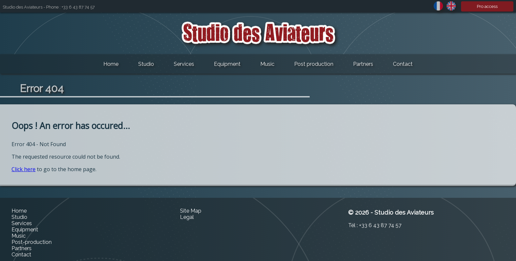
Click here (24, 169)
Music (267, 64)
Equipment (227, 64)
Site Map (190, 211)
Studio (146, 64)
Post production (313, 64)
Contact (403, 64)
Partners (363, 64)
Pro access (487, 6)
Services (184, 64)
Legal (187, 217)
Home (110, 64)
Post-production (32, 242)
